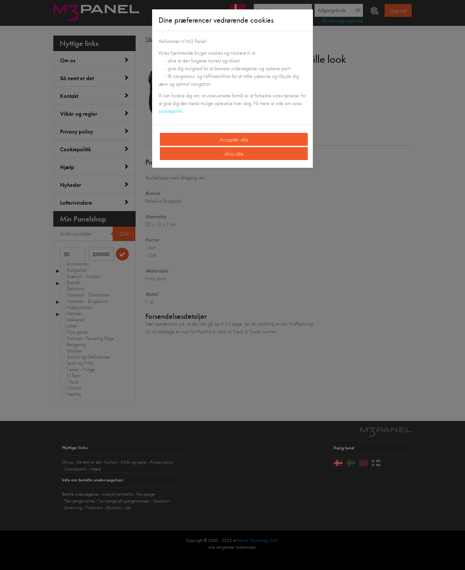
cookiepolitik (170, 111)
